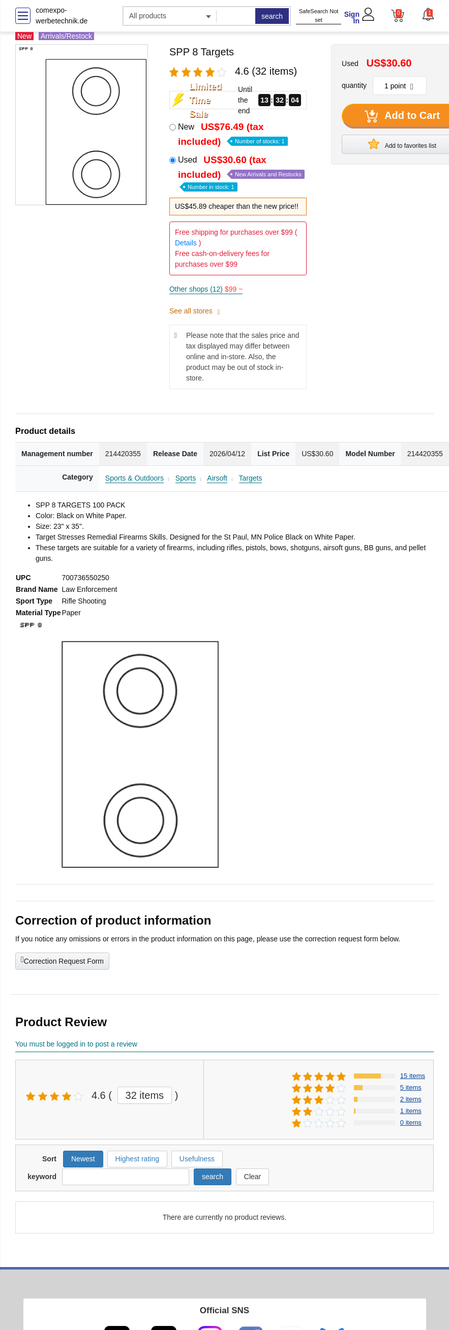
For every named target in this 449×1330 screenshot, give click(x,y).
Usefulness (197, 1159)
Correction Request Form (62, 960)
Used (241, 172)
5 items (411, 1087)
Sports (185, 478)
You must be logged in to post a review (76, 1044)
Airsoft (217, 478)
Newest (83, 1159)
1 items (411, 1111)
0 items (411, 1122)
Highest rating (137, 1159)
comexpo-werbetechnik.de (61, 15)
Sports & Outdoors (134, 478)
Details (186, 243)
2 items (411, 1099)
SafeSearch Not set (319, 15)
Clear (252, 1177)
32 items (145, 1095)
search (272, 16)
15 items (412, 1076)
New (233, 134)
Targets (250, 478)
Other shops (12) (206, 289)
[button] (428, 14)
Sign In (352, 17)
